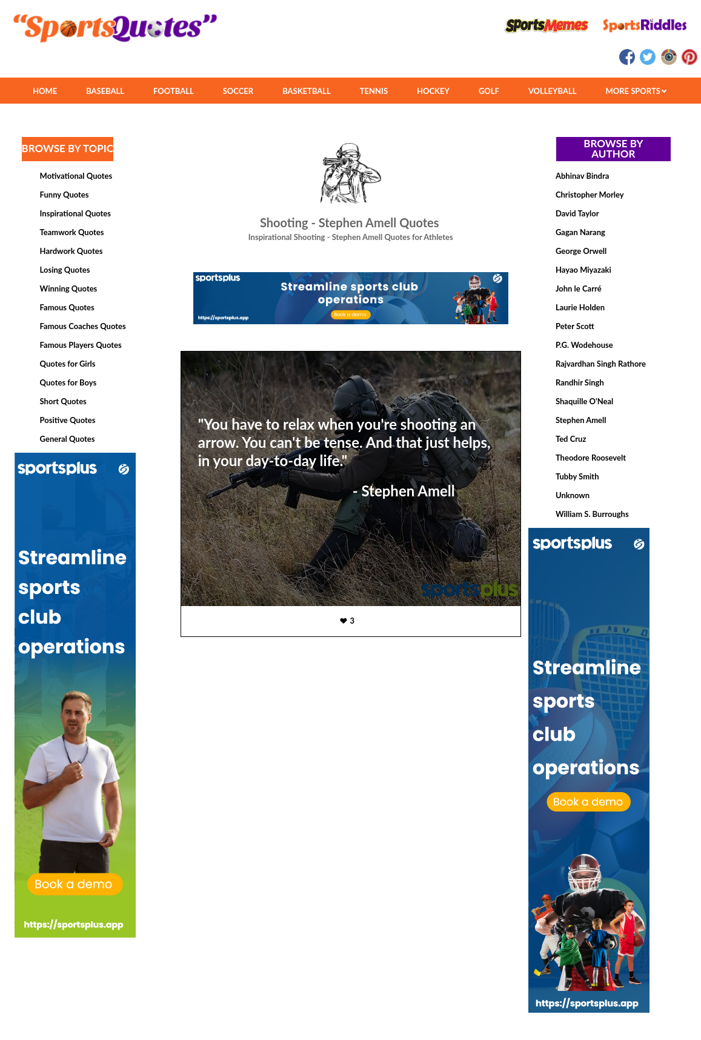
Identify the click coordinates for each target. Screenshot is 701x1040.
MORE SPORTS (635, 91)
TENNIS (374, 91)
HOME (45, 91)
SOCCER (238, 91)
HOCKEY (433, 91)
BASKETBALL (306, 91)
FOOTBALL (173, 91)
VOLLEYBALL (552, 91)
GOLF (489, 91)
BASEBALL (105, 91)
